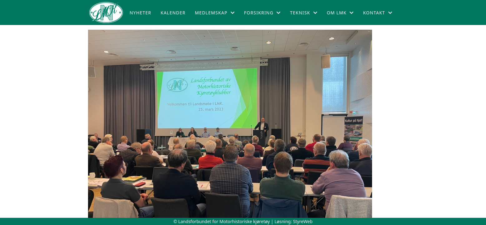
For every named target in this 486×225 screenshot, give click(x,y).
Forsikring (262, 13)
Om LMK (340, 13)
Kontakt (377, 13)
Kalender (173, 13)
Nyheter (140, 13)
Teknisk (303, 13)
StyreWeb (303, 221)
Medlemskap (215, 13)
